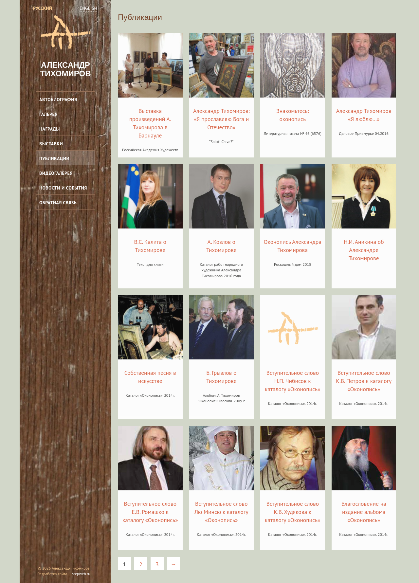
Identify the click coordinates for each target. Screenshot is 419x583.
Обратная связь (58, 203)
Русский (42, 8)
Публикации (54, 158)
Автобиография (58, 99)
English (88, 8)
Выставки (51, 144)
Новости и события (63, 188)
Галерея (48, 114)
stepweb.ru (81, 573)
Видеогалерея (56, 173)
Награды (49, 129)
